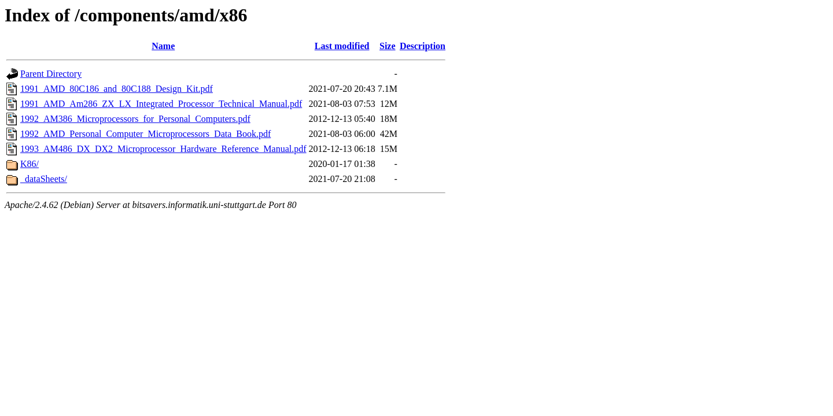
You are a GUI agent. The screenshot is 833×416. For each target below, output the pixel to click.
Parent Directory (51, 74)
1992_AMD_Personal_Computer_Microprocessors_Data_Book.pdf (145, 134)
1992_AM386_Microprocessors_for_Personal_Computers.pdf (135, 119)
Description (422, 46)
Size (387, 46)
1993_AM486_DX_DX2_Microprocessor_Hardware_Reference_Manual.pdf (163, 149)
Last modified (342, 46)
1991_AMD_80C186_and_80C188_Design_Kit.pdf (116, 89)
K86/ (29, 164)
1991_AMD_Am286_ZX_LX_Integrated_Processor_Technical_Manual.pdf (161, 104)
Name (163, 46)
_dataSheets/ (43, 179)
